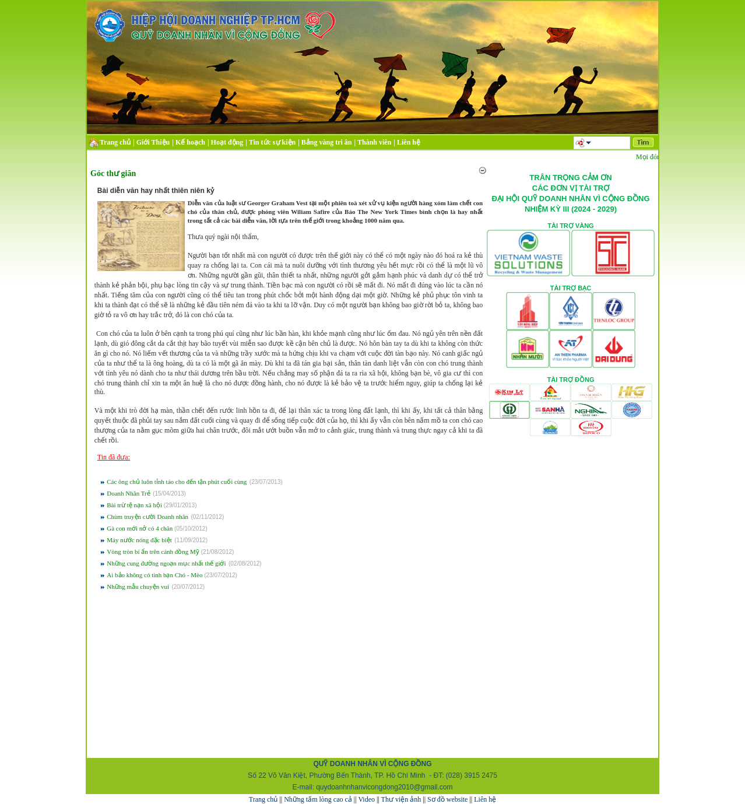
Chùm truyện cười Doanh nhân (147, 516)
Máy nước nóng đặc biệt (139, 539)
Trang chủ (263, 799)
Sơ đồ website (447, 799)
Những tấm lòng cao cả (318, 799)
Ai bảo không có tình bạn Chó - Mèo (155, 574)
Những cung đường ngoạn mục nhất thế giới (166, 563)
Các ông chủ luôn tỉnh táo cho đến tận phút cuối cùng (177, 481)
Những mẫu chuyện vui (138, 586)
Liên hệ (485, 799)
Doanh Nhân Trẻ (128, 493)
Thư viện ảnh (401, 799)
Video (366, 799)
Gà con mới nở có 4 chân (140, 528)
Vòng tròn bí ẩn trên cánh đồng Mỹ (154, 551)
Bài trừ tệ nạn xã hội (135, 504)
